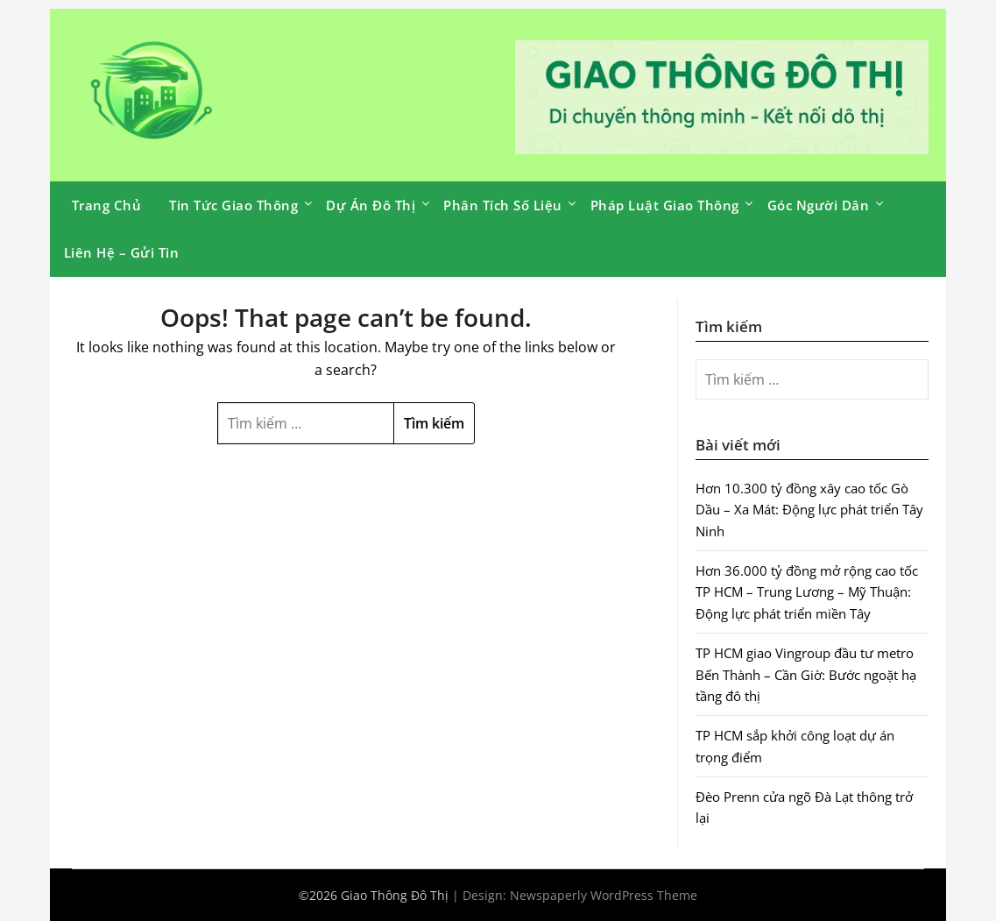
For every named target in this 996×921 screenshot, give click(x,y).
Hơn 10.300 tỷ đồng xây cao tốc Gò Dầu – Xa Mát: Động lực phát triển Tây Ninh (809, 509)
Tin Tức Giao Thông (233, 205)
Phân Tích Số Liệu (502, 205)
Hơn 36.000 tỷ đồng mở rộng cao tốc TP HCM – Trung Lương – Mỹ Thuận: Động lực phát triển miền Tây (807, 592)
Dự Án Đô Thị (370, 205)
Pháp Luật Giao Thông (664, 205)
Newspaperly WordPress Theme (603, 895)
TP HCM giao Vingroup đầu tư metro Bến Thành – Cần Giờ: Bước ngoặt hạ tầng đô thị (806, 674)
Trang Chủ (107, 205)
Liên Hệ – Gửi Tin (122, 252)
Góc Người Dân (818, 205)
